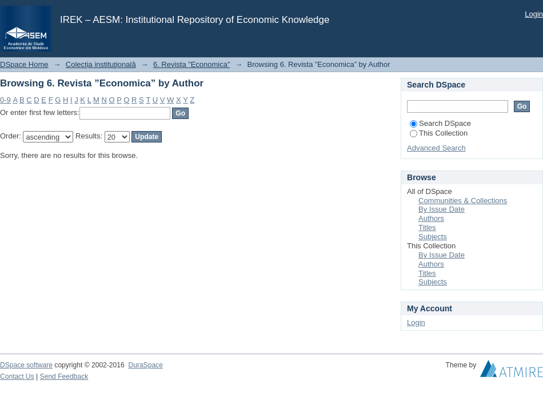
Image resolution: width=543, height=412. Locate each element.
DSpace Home (24, 64)
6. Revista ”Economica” (191, 64)
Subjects (432, 236)
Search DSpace (440, 123)
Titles (427, 227)
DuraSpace (145, 365)
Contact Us (17, 377)
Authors (431, 218)
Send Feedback (64, 377)
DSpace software (26, 365)
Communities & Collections (462, 200)
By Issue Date (441, 209)
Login (534, 14)
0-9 (5, 100)
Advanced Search (436, 148)
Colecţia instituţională (101, 64)
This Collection (439, 133)
